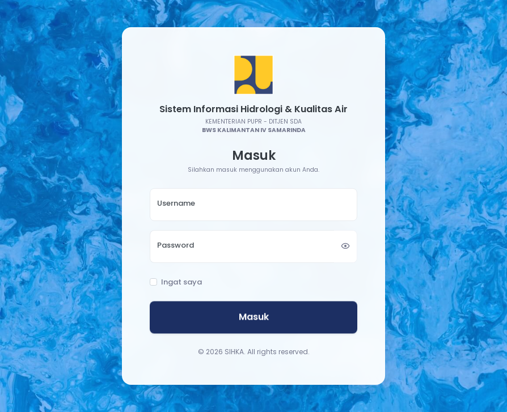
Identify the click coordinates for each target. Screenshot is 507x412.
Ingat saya (181, 282)
